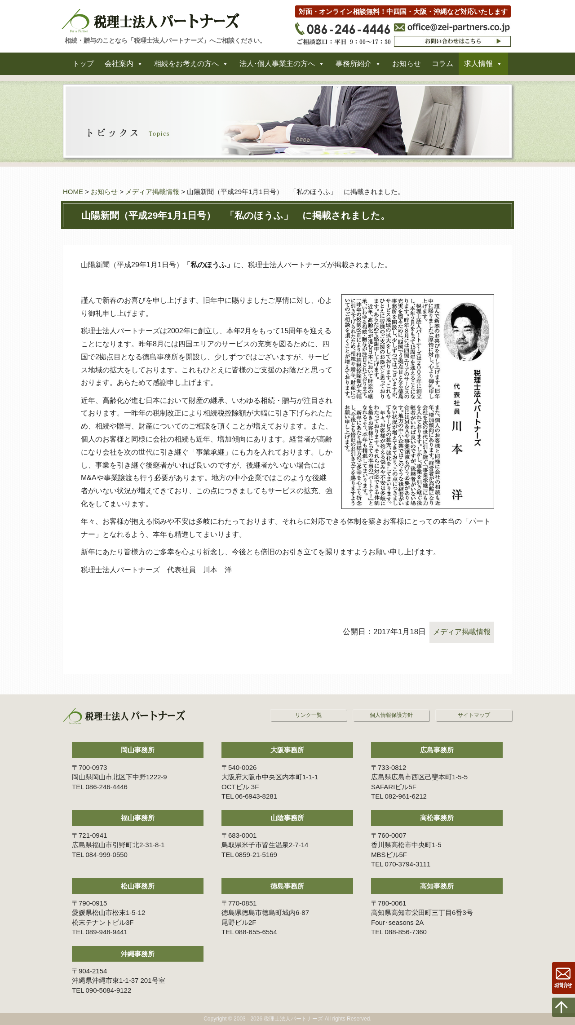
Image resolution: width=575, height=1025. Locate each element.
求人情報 (478, 67)
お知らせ (406, 67)
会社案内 (119, 67)
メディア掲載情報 (152, 191)
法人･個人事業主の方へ (277, 67)
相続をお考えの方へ (186, 67)
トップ (83, 67)
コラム (442, 67)
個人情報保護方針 (391, 715)
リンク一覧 (308, 715)
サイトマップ (474, 715)
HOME (73, 191)
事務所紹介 (354, 67)
